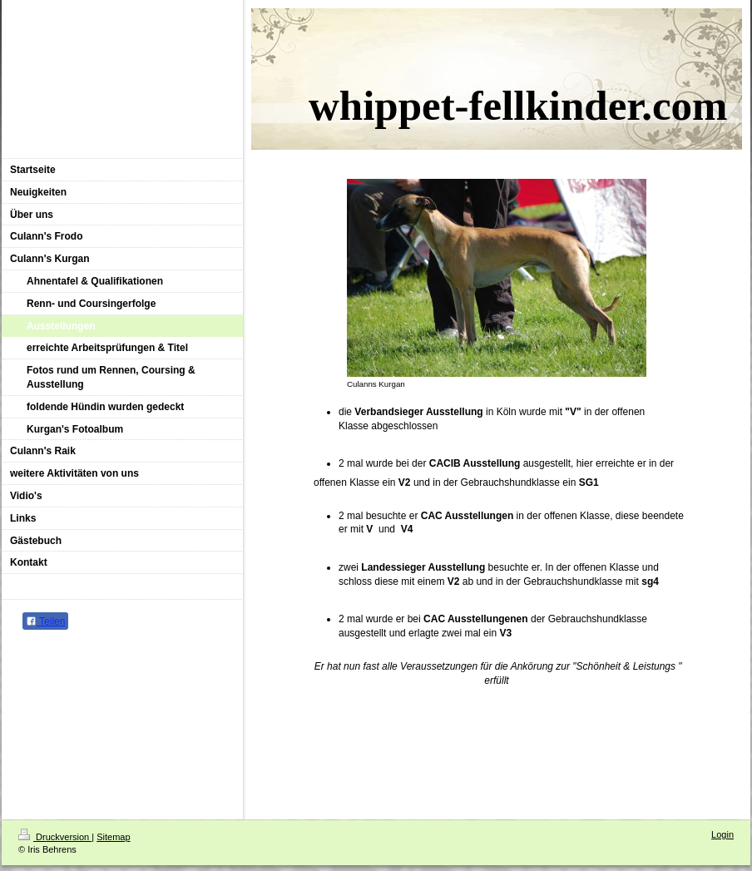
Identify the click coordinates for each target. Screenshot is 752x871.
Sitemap (113, 837)
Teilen (45, 621)
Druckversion (55, 837)
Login (722, 834)
